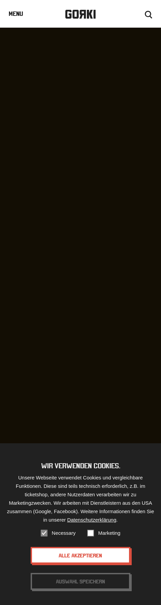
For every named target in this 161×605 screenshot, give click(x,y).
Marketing (109, 533)
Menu (16, 13)
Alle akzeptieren (80, 555)
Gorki (80, 14)
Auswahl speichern (80, 581)
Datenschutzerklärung (91, 520)
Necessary (64, 533)
